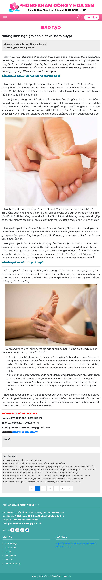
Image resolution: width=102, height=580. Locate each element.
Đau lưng (9, 560)
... (56, 488)
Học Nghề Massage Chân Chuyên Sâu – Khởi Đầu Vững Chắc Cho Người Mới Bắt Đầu (44, 478)
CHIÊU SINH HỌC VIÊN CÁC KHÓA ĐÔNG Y (23, 460)
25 (63, 488)
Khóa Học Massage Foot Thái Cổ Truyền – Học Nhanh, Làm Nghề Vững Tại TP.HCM (43, 481)
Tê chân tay (10, 547)
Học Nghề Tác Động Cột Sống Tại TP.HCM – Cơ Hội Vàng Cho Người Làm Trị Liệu (41, 472)
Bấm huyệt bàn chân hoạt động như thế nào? (26, 44)
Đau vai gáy (10, 556)
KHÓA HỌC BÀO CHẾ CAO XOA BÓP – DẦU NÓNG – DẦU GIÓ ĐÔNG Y (36, 463)
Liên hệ (92, 17)
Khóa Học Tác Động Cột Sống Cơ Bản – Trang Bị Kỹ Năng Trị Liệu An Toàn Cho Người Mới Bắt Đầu (49, 466)
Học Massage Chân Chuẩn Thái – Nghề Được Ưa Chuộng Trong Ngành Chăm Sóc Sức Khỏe (47, 475)
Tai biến (8, 551)
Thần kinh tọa (11, 543)
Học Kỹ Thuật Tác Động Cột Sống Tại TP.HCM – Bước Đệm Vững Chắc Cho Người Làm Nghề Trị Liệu (50, 469)
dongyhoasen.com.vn (25, 432)
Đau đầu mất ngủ (13, 563)
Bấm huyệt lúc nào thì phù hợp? (20, 47)
